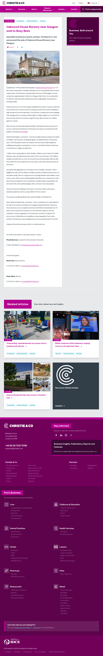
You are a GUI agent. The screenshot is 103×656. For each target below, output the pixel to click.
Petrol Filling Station (66, 598)
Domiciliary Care (16, 518)
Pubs (62, 570)
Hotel (12, 555)
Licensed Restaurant (17, 595)
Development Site (66, 550)
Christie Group (10, 468)
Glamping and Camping (67, 561)
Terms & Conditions (40, 652)
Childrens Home (65, 516)
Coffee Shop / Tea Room (18, 590)
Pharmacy (15, 570)
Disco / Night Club (66, 574)
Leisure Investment (66, 553)
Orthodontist (15, 537)
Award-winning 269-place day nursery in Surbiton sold (26, 396)
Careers (62, 9)
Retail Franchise (65, 608)
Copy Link (10, 47)
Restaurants (16, 586)
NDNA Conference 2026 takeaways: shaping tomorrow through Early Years (72, 344)
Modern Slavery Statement (57, 652)
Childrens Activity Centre (68, 508)
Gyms (62, 558)
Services (22, 9)
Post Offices (64, 603)
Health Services (67, 528)
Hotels (13, 546)
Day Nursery (64, 510)
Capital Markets (92, 465)
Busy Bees (24, 132)
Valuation (90, 468)
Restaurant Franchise (17, 598)
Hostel (13, 553)
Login (73, 3)
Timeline (8, 471)
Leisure (63, 546)
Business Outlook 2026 (35, 476)
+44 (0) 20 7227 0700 (16, 445)
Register (81, 3)
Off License (63, 595)
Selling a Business (33, 473)
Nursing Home (15, 510)
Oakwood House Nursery (44, 88)
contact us (36, 628)
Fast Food (14, 593)
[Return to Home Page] (13, 3)
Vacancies (31, 481)
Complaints (8, 652)
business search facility (22, 628)
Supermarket (64, 600)
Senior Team (32, 465)
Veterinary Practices (66, 534)
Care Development (17, 516)
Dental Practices (17, 528)
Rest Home (14, 513)
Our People (31, 478)
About (35, 9)
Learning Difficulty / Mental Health (21, 508)
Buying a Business (11, 473)
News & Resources (48, 9)
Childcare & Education (70, 504)
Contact (75, 9)
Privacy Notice (27, 652)
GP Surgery (63, 532)
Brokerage (73, 465)
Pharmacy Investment (17, 577)
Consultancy (74, 468)
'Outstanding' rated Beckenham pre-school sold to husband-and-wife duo (26, 344)
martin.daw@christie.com (30, 266)
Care (12, 504)
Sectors (10, 9)
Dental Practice (15, 532)
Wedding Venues (16, 561)
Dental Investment (16, 534)
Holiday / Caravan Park (67, 555)
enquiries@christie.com (14, 448)
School (62, 513)
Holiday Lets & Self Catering (19, 558)
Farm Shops (63, 613)
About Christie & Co (12, 465)
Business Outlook (11, 476)
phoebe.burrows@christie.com (32, 245)
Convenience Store (66, 590)
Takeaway (63, 611)
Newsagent (63, 593)
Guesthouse (14, 550)
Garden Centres (65, 606)
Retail (62, 586)
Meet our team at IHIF (35, 468)
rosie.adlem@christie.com (30, 281)
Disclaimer (17, 652)
